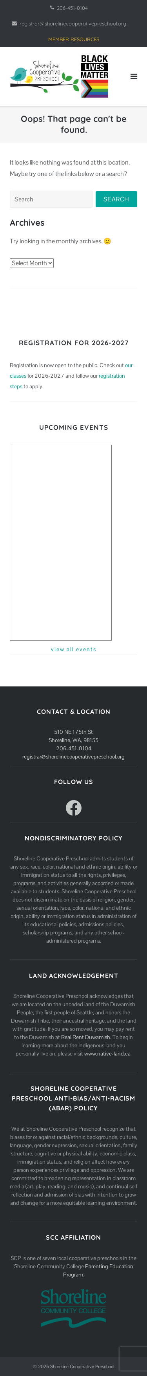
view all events (73, 649)
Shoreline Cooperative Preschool (82, 1366)
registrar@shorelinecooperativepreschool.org (73, 23)
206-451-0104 (72, 8)
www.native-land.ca (107, 1053)
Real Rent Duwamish (85, 1037)
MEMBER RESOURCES (73, 39)
